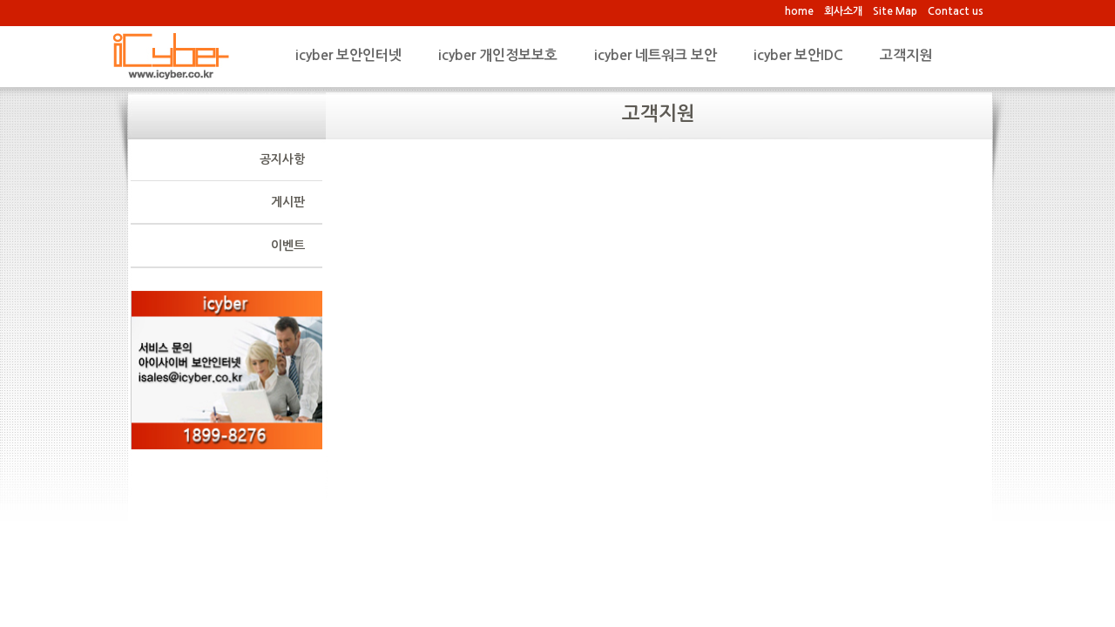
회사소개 (843, 11)
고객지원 (906, 55)
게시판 (288, 202)
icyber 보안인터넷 (348, 55)
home (799, 11)
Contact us (955, 11)
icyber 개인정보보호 (498, 55)
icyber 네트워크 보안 (655, 55)
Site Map (895, 11)
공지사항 (282, 159)
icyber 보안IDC (798, 55)
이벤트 (288, 245)
